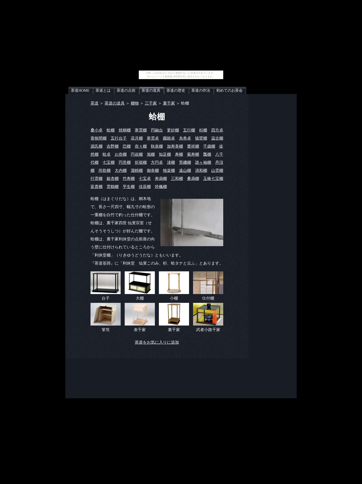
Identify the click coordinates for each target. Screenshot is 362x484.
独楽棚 (169, 170)
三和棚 (177, 178)
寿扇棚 (161, 178)
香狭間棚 (98, 138)
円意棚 (125, 162)
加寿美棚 (175, 146)
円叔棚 (137, 154)
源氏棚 (96, 146)
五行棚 (189, 130)
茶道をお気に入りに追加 (157, 342)
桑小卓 (96, 130)
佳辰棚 (145, 186)
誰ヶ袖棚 (203, 162)
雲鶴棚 (113, 186)
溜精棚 (137, 170)
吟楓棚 (161, 186)
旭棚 (151, 154)
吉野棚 (113, 146)
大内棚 (121, 170)
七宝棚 (109, 162)
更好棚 (173, 130)
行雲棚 (96, 178)
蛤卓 (107, 154)
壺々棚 (141, 146)
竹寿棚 (129, 178)
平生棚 (129, 186)
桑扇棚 (193, 178)
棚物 (135, 103)
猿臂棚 (201, 138)
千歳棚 (209, 146)
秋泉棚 (157, 146)
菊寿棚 (193, 154)
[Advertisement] (181, 35)
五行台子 (119, 138)
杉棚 (203, 130)
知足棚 (165, 154)
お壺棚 (121, 154)
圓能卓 (169, 138)
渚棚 (171, 162)
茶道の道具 (115, 103)
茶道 (94, 103)
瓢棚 (207, 154)
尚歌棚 (105, 170)
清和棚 (201, 170)
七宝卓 (145, 178)
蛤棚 (111, 130)
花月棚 (137, 138)
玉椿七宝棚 (213, 178)
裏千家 (169, 103)
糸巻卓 (185, 138)
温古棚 (217, 138)
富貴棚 (96, 186)
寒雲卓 (153, 138)
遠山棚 (185, 170)
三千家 (151, 103)
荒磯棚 (185, 162)
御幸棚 (153, 170)
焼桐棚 (125, 130)
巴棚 (127, 146)
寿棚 (179, 154)
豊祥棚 (193, 146)
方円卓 (157, 162)
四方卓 (217, 130)
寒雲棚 (141, 130)
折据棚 (141, 162)
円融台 (157, 130)
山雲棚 (217, 170)
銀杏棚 (113, 178)
